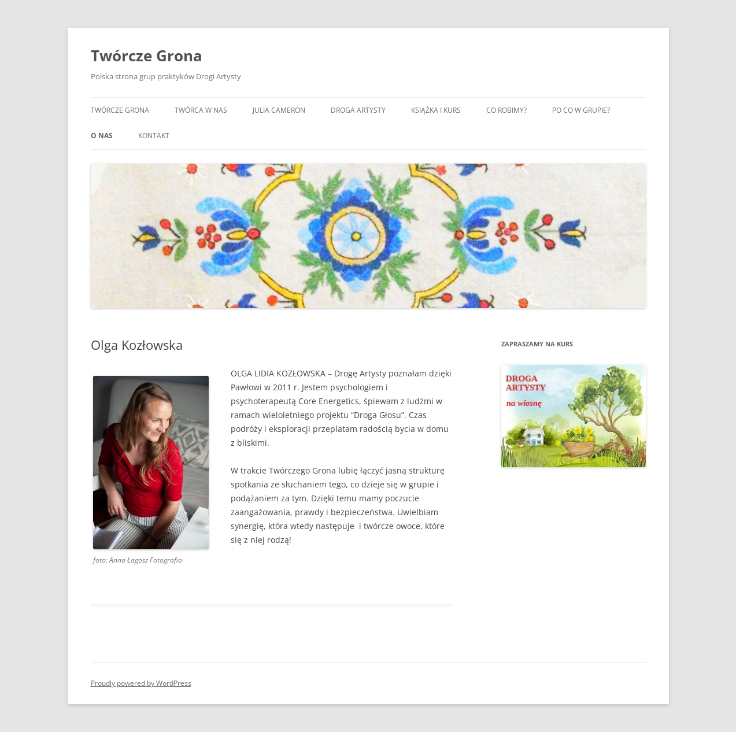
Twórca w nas (201, 110)
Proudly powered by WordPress (141, 683)
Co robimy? (506, 110)
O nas (102, 136)
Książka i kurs (436, 110)
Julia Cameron (279, 110)
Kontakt (153, 136)
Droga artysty (358, 110)
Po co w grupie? (581, 110)
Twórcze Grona (146, 55)
